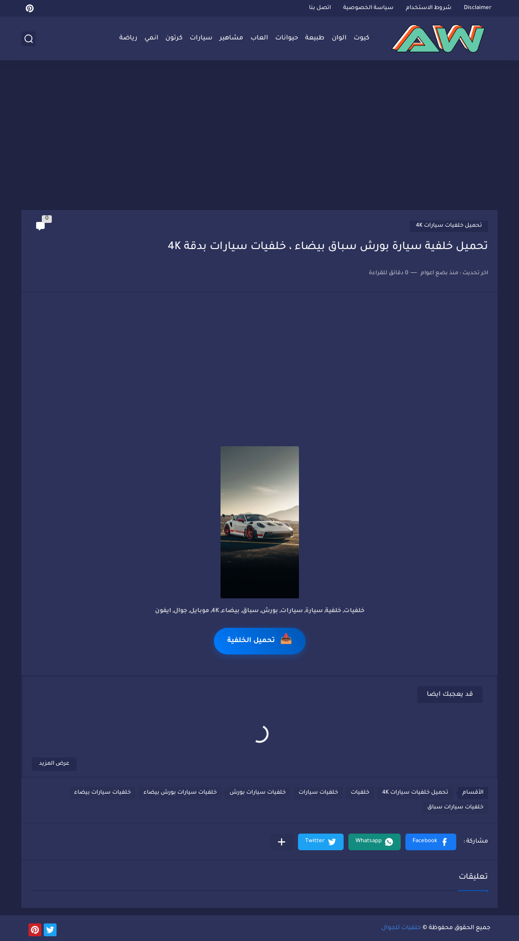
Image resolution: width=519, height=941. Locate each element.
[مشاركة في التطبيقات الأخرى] (281, 842)
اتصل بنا (320, 8)
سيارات (201, 38)
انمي (151, 38)
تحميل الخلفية (259, 641)
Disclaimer (477, 8)
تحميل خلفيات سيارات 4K (449, 226)
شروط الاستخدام (429, 8)
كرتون (174, 38)
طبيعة (315, 38)
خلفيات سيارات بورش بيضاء (180, 793)
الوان (339, 38)
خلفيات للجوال (401, 928)
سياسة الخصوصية (368, 8)
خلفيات (360, 793)
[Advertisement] (259, 136)
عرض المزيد (54, 764)
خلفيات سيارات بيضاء (102, 793)
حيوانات (286, 38)
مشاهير (231, 38)
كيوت (361, 38)
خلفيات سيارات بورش (258, 793)
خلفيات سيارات (318, 793)
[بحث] (28, 38)
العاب (259, 38)
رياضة (128, 38)
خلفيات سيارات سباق (455, 808)
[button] (430, 842)
